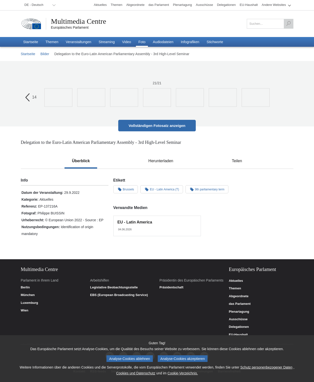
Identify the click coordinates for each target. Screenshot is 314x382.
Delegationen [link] (239, 327)
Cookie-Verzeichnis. (183, 373)
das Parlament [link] (240, 304)
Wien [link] (24, 310)
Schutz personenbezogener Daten (266, 367)
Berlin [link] (25, 287)
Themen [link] (235, 288)
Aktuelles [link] (236, 281)
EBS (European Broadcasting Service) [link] (119, 295)
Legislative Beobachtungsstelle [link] (114, 287)
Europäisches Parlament (70, 27)
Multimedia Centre (79, 21)
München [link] (28, 295)
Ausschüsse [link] (238, 319)
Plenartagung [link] (239, 311)
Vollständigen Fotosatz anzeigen (157, 125)
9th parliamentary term (206, 189)
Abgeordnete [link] (239, 296)
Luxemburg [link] (29, 303)
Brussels (125, 189)
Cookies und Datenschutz (135, 373)
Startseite (28, 54)
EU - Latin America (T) (161, 189)
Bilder (44, 54)
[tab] (81, 161)
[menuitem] (39, 5)
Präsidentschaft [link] (171, 287)
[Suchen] (288, 23)
